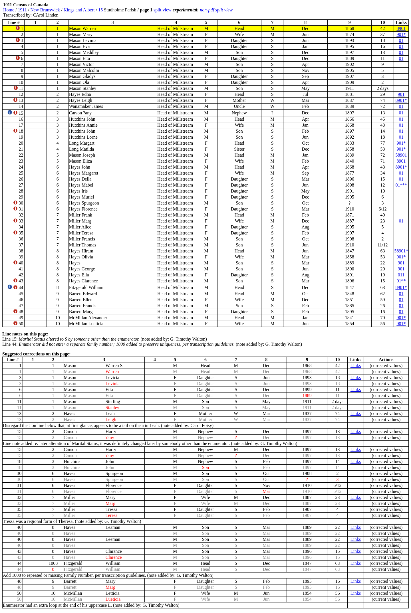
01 (401, 40)
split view (163, 9)
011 (401, 274)
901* (401, 34)
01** (401, 280)
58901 (401, 155)
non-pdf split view (216, 9)
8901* (401, 100)
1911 (22, 9)
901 (401, 94)
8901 (401, 28)
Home (8, 9)
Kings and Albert (78, 9)
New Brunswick (45, 9)
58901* (401, 250)
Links (355, 365)
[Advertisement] (374, 10)
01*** (401, 185)
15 (100, 9)
